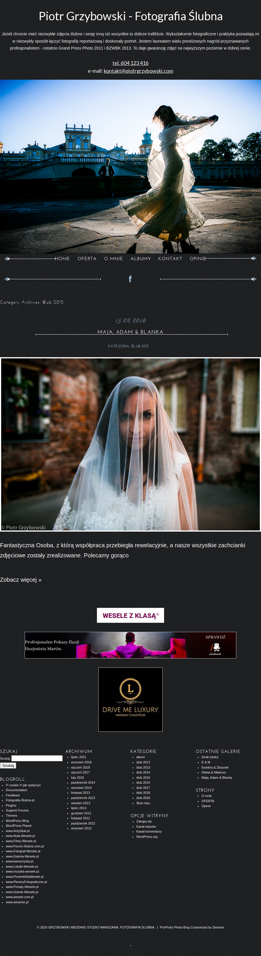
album (140, 757)
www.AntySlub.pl (18, 831)
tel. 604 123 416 (130, 63)
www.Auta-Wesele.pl (20, 836)
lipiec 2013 (78, 808)
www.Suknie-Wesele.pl (22, 892)
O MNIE (113, 259)
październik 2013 (83, 798)
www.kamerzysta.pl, (20, 861)
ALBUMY (140, 259)
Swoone (218, 927)
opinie (198, 259)
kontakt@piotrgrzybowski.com (138, 70)
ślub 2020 (143, 798)
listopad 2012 (80, 818)
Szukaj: (5, 758)
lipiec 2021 (78, 757)
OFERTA (87, 259)
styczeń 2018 (80, 767)
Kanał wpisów (146, 826)
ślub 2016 (143, 782)
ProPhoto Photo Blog (175, 927)
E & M (206, 762)
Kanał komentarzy (149, 831)
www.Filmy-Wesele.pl (21, 841)
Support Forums (17, 810)
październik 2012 (83, 823)
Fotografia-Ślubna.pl (20, 800)
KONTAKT (170, 259)
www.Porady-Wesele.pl (22, 887)
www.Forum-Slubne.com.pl (25, 846)
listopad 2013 (80, 792)
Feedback (13, 795)
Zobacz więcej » (20, 579)
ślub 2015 (140, 346)
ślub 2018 (143, 792)
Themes (11, 815)
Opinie (206, 806)
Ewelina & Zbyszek (215, 767)
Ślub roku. (143, 803)
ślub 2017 (143, 787)
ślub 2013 (143, 767)
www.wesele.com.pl (20, 897)
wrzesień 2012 (81, 828)
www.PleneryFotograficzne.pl (26, 882)
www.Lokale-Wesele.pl (22, 866)
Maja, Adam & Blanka (130, 332)
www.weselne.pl (17, 902)
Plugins (11, 805)
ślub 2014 (143, 772)
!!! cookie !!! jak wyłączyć (23, 785)
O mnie (207, 796)
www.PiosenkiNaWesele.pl (25, 876)
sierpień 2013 (80, 803)
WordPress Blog (17, 820)
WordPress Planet (18, 825)
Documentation (16, 790)
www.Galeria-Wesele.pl (22, 856)
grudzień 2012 (81, 813)
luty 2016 (77, 777)
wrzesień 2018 (81, 762)
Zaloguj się (144, 821)
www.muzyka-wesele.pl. (23, 871)
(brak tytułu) (210, 757)
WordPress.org (146, 836)
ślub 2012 (143, 762)
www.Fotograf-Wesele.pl (23, 851)
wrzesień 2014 (81, 787)
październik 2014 (83, 782)
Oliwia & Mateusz (214, 772)
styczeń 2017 (80, 772)
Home (62, 259)
